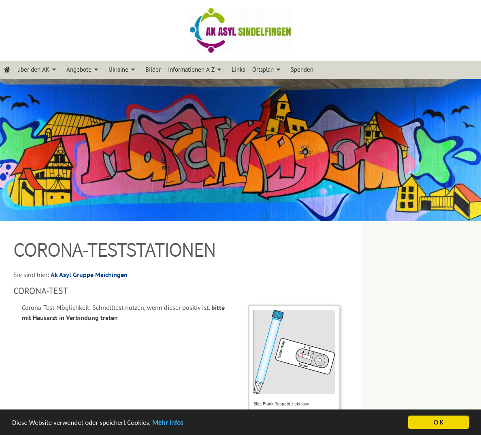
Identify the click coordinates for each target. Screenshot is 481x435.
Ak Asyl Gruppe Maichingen (89, 275)
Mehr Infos (167, 423)
